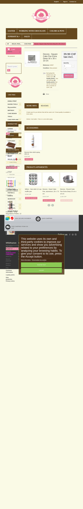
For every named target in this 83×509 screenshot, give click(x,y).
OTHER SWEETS (13, 211)
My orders (21, 454)
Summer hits (12, 238)
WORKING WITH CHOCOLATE (32, 31)
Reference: (46, 65)
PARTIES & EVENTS (11, 215)
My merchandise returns (25, 457)
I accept (41, 270)
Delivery (8, 459)
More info (31, 105)
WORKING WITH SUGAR (13, 249)
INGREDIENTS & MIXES (13, 176)
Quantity (66, 63)
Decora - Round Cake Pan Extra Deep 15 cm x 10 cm (68, 191)
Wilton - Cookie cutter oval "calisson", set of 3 (13, 402)
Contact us (73, 1)
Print (47, 94)
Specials (11, 275)
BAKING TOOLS (13, 125)
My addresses (22, 462)
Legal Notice (9, 462)
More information (26, 260)
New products (13, 315)
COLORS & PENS (57, 31)
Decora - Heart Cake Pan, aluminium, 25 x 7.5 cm (51, 191)
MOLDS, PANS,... (13, 180)
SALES (27, 37)
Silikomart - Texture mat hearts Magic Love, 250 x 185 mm (13, 293)
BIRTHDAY (11, 131)
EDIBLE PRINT (12, 122)
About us (8, 464)
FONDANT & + (14, 37)
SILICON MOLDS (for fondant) (11, 198)
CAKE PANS (13, 183)
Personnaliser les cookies (39, 260)
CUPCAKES (11, 162)
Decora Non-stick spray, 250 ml (32, 153)
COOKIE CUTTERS (11, 151)
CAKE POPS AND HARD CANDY (13, 142)
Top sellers (9, 454)
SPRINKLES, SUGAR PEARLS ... (13, 232)
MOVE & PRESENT (11, 206)
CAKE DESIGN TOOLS (12, 136)
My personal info (23, 464)
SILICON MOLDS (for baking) (11, 189)
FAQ (7, 476)
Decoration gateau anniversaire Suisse (41, 498)
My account (23, 451)
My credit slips (22, 459)
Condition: (46, 68)
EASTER (11, 31)
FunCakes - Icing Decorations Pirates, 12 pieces (13, 378)
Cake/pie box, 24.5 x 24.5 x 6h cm (12, 332)
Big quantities (12, 128)
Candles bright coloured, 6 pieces (12, 355)
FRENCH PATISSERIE (11, 170)
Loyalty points (10, 483)
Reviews (44, 105)
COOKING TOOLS (11, 157)
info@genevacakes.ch (57, 477)
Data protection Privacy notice (10, 487)
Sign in (65, 1)
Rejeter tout (41, 264)
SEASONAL (11, 226)
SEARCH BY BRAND (11, 221)
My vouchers (22, 467)
